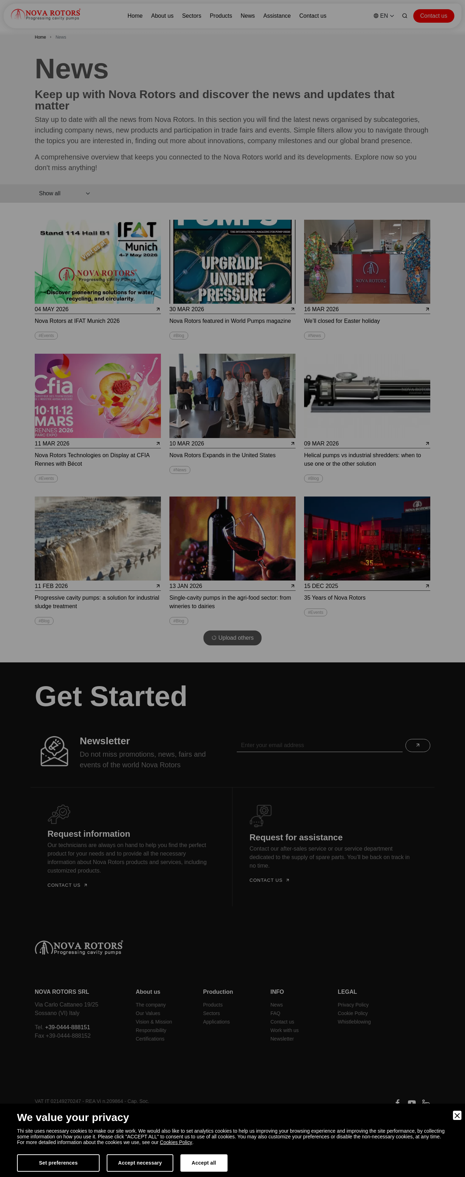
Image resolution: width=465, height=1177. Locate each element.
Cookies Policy (176, 1142)
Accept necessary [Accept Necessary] (140, 1163)
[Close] (457, 1115)
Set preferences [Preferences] (58, 1163)
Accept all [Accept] (204, 1163)
